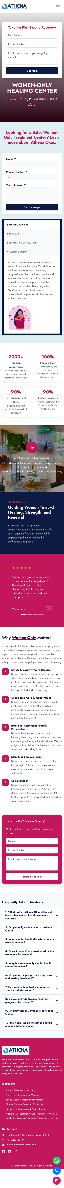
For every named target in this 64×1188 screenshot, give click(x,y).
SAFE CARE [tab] (13, 233)
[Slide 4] (41, 614)
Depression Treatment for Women (20, 1095)
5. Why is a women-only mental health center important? (28, 964)
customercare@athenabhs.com (19, 1144)
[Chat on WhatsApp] (57, 1161)
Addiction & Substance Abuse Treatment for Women (29, 1113)
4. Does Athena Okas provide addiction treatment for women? (29, 952)
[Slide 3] (35, 614)
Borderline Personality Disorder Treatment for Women (30, 1118)
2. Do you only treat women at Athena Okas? (28, 928)
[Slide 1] (23, 614)
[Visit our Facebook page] (3, 1151)
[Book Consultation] (57, 1181)
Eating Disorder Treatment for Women (22, 1099)
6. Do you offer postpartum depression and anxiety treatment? (29, 976)
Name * (11, 159)
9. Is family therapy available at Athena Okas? (29, 1012)
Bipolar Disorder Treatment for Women (23, 1104)
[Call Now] (57, 1171)
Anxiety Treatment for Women (18, 1090)
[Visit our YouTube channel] (9, 1151)
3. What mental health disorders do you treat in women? (29, 940)
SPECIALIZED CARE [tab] (17, 224)
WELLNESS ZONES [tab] (17, 251)
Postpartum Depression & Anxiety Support (24, 1109)
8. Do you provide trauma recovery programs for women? (26, 1000)
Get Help (32, 71)
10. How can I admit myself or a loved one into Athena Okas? (28, 1024)
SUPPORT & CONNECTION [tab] (22, 242)
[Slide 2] (29, 614)
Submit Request (32, 877)
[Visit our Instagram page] (15, 1151)
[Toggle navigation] (57, 7)
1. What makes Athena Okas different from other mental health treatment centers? (28, 915)
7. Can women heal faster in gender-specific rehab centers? (27, 988)
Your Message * (16, 185)
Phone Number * (16, 172)
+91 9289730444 (13, 1139)
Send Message (32, 207)
